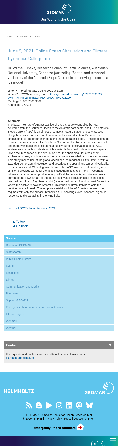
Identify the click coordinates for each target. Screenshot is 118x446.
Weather (11, 328)
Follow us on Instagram (59, 405)
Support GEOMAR (17, 300)
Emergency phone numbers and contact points (34, 307)
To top (20, 221)
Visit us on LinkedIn (69, 405)
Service (24, 36)
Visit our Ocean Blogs (38, 405)
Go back (22, 226)
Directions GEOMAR (18, 245)
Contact (58, 345)
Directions (80, 418)
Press (67, 418)
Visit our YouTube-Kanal (48, 405)
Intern (91, 418)
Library (10, 279)
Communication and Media (22, 286)
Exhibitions (12, 272)
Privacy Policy (53, 418)
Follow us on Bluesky (89, 405)
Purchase (12, 293)
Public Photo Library (18, 258)
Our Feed (28, 405)
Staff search (13, 252)
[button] (113, 440)
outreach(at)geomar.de (20, 357)
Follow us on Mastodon (79, 405)
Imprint (38, 418)
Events (10, 265)
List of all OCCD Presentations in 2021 (31, 208)
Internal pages (15, 314)
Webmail (11, 321)
